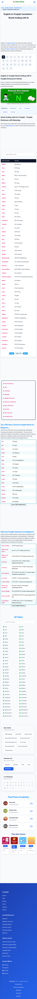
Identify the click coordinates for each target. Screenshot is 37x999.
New (3, 449)
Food (22, 632)
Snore (3, 453)
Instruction (4, 333)
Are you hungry (6, 591)
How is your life (6, 596)
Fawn (3, 168)
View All (4, 910)
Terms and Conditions (18, 987)
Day (6, 626)
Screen (3, 250)
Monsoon (4, 265)
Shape (6, 645)
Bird (6, 636)
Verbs (23, 764)
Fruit (22, 639)
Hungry (3, 501)
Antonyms (15, 764)
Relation (23, 688)
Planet (6, 648)
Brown (3, 310)
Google (6, 666)
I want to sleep (5, 582)
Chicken (4, 186)
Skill (3, 483)
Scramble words (7, 416)
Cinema (23, 663)
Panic (3, 486)
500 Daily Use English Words (9, 944)
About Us (18, 996)
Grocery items (24, 716)
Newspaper (7, 706)
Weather (23, 669)
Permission (5, 340)
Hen (3, 190)
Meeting (7, 676)
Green (3, 303)
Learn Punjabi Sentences (18, 605)
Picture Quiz (18, 734)
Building (23, 685)
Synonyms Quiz (28, 734)
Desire (3, 494)
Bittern (3, 183)
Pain (3, 464)
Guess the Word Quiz (23, 746)
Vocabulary (27, 108)
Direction (7, 691)
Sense (3, 475)
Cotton (3, 284)
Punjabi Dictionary (18, 7)
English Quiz (5, 953)
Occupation (24, 700)
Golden (4, 314)
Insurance (7, 694)
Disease (23, 666)
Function (4, 325)
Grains (22, 660)
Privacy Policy (18, 984)
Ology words (8, 709)
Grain (3, 235)
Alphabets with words (7, 921)
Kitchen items (8, 716)
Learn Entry (12, 981)
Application (5, 318)
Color (22, 636)
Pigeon (3, 201)
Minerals (7, 679)
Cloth (22, 642)
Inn (2, 228)
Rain (3, 468)
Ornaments (24, 697)
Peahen (4, 198)
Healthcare (24, 703)
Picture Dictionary (8, 383)
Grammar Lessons (6, 927)
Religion (7, 682)
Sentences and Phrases (9, 402)
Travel (6, 663)
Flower (23, 651)
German (4, 895)
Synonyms (7, 764)
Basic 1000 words (8, 405)
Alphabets (5, 112)
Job (22, 626)
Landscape (7, 697)
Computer (23, 676)
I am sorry (4, 578)
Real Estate (24, 706)
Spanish (4, 901)
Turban (3, 295)
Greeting (7, 685)
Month (6, 639)
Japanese (4, 907)
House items (24, 713)
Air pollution (5, 261)
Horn (3, 171)
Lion (3, 179)
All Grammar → (8, 768)
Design (3, 321)
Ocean (6, 642)
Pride (3, 471)
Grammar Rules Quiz (25, 738)
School (23, 657)
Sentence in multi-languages (9, 947)
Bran (3, 239)
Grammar (13, 112)
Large (3, 479)
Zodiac (6, 651)
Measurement (8, 713)
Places (6, 660)
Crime (22, 645)
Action (3, 243)
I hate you (4, 562)
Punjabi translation (11, 43)
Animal (6, 657)
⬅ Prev (11, 353)
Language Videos (6, 950)
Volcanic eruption (6, 276)
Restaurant (7, 703)
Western (4, 254)
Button (3, 280)
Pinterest (5, 973)
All (3, 57)
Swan (3, 209)
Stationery (23, 694)
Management (24, 709)
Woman (4, 498)
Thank (3, 490)
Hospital (23, 682)
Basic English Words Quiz (11, 738)
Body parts (7, 700)
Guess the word (7, 412)
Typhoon (4, 273)
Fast (3, 456)
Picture (6, 688)
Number (23, 654)
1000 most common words (8, 941)
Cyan (3, 307)
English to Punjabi (9, 7)
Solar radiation (5, 269)
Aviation (4, 348)
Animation (4, 344)
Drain (3, 216)
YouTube (5, 970)
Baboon (4, 164)
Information (5, 329)
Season (23, 648)
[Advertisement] (18, 31)
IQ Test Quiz (23, 742)
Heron (3, 194)
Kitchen (4, 231)
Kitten (3, 175)
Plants (6, 654)
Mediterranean (5, 258)
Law (6, 629)
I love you (4, 567)
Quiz (20, 108)
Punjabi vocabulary (10, 49)
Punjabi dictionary (9, 125)
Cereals (7, 673)
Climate (7, 669)
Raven (3, 205)
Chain (3, 213)
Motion (4, 246)
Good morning (5, 545)
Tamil (3, 898)
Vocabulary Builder (7, 924)
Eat (2, 441)
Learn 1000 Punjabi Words (18, 504)
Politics (23, 679)
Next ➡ (25, 353)
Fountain (4, 224)
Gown (3, 288)
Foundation (5, 220)
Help (3, 460)
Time (6, 632)
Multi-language (8, 734)
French (4, 904)
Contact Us (18, 993)
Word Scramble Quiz (9, 746)
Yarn (3, 299)
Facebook (5, 965)
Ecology (23, 673)
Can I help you (5, 573)
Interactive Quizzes (7, 930)
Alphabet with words (9, 398)
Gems (22, 629)
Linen (3, 291)
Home (3, 7)
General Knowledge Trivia (11, 742)
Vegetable (23, 691)
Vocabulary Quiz (9, 750)
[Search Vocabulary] (18, 154)
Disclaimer (18, 990)
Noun (29, 764)
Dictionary (4, 933)
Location (4, 336)
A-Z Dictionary (12, 108)
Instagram (5, 967)
